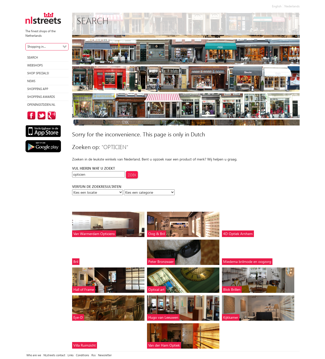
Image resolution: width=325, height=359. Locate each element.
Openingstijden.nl (41, 104)
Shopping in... (36, 46)
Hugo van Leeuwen (163, 317)
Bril (75, 261)
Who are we (33, 355)
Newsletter (105, 355)
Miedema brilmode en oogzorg (247, 261)
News (31, 81)
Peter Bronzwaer (161, 261)
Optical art (156, 289)
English (277, 6)
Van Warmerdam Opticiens (94, 233)
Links (71, 355)
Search (32, 57)
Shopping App (37, 89)
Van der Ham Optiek (164, 345)
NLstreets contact (54, 355)
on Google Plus (51, 115)
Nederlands (292, 6)
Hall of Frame (83, 289)
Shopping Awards (41, 97)
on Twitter (41, 115)
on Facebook (30, 115)
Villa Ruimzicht (84, 345)
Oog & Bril (156, 233)
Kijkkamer (230, 317)
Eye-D (78, 317)
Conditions (82, 355)
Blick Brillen (231, 289)
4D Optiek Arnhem (238, 233)
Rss (93, 355)
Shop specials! (38, 73)
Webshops (35, 65)
